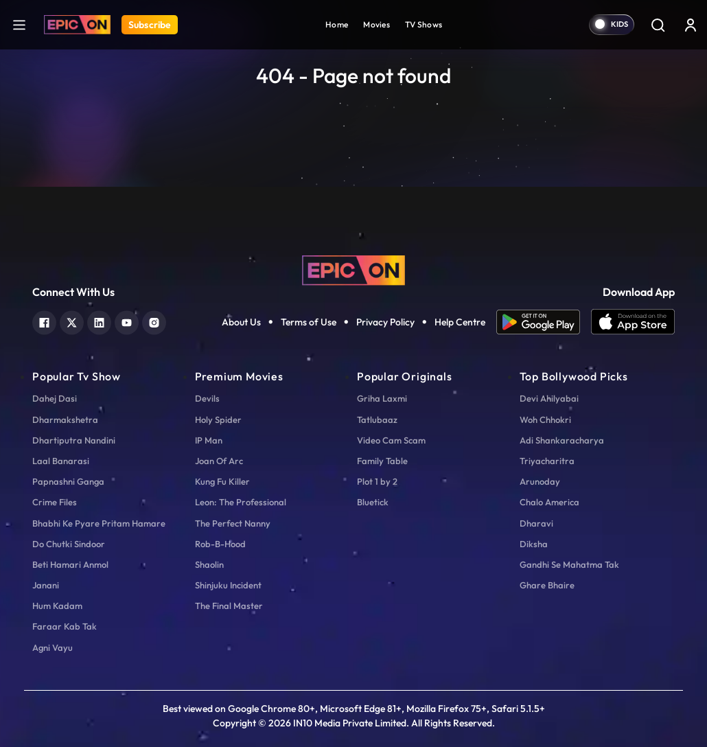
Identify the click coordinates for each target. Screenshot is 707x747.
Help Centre (459, 322)
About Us (241, 322)
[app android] (543, 322)
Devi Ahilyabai (549, 398)
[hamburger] (19, 24)
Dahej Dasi (54, 398)
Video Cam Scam (391, 440)
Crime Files (54, 501)
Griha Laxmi (382, 398)
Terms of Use (308, 322)
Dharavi (536, 523)
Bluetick (373, 501)
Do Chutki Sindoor (68, 543)
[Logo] (77, 24)
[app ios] (633, 322)
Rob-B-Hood (220, 543)
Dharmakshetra (65, 419)
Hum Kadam (57, 605)
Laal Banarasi (60, 460)
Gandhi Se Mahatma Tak (569, 564)
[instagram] (154, 321)
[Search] (657, 24)
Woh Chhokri (545, 419)
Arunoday (540, 481)
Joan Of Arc (219, 460)
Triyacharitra (547, 460)
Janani (45, 584)
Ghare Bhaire (547, 584)
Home (336, 24)
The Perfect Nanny (232, 523)
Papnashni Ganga (68, 481)
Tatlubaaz (377, 419)
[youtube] (127, 321)
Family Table (382, 460)
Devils (207, 398)
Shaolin (209, 564)
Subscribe (149, 25)
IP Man (208, 440)
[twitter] (72, 321)
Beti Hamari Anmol (70, 564)
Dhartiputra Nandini (73, 440)
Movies (376, 24)
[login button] (690, 24)
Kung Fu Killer (222, 481)
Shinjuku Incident (228, 584)
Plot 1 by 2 (377, 481)
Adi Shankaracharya (562, 440)
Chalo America (549, 501)
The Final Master (229, 605)
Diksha (534, 543)
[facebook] (44, 321)
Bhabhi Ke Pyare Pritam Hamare (98, 523)
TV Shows (423, 24)
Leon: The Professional (240, 501)
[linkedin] (99, 321)
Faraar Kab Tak (64, 626)
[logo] (353, 269)
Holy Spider (218, 419)
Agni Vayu (52, 647)
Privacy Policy (385, 322)
